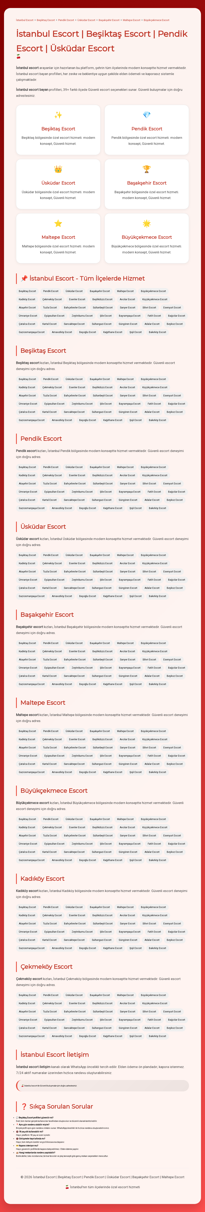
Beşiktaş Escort (46, 20)
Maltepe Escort (131, 20)
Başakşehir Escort (109, 20)
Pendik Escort (66, 20)
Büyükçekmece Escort (156, 20)
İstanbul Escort (24, 20)
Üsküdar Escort (86, 20)
